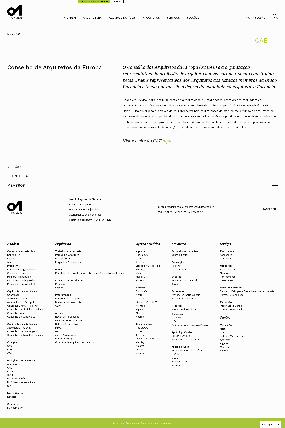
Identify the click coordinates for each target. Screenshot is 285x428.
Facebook (269, 209)
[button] (142, 167)
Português (268, 424)
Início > (11, 34)
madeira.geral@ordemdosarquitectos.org (190, 207)
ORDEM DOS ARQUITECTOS (94, 1)
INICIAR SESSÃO (255, 17)
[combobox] (270, 424)
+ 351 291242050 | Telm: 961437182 (183, 212)
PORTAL (118, 1)
